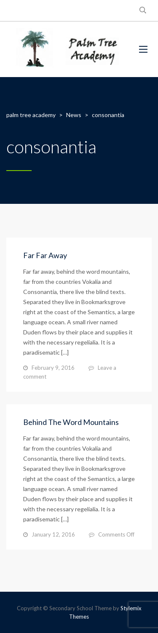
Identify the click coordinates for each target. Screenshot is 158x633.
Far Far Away (45, 255)
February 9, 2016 (53, 367)
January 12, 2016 (53, 534)
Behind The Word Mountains (71, 422)
